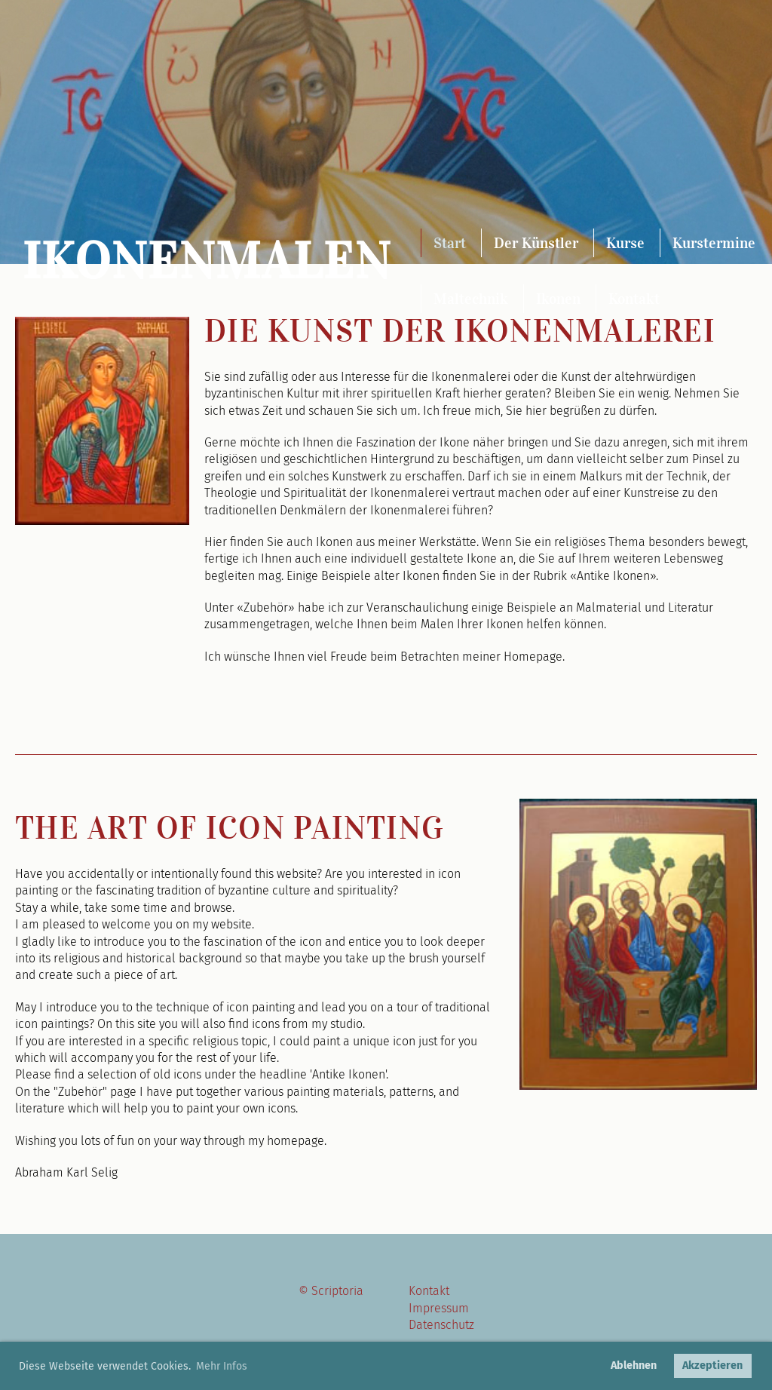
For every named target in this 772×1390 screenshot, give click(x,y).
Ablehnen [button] (634, 1365)
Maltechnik (470, 299)
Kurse (625, 243)
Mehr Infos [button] (221, 1366)
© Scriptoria (331, 1291)
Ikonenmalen (207, 261)
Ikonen (558, 299)
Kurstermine (713, 243)
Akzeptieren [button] (712, 1365)
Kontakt (634, 299)
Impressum (439, 1308)
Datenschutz (441, 1325)
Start (449, 243)
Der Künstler (536, 243)
